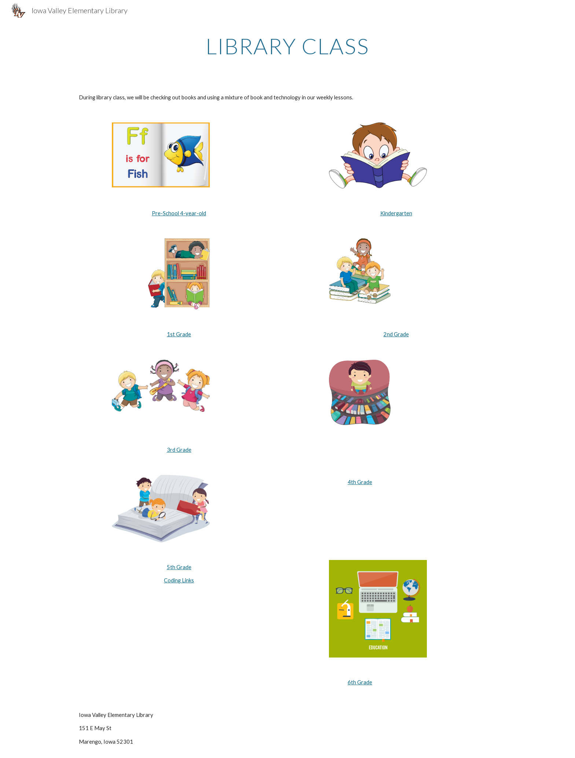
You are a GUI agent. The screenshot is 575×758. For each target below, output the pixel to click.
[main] (287, 46)
